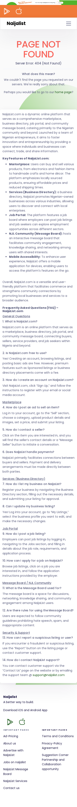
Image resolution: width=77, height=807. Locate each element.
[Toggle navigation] (68, 23)
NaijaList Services (15, 781)
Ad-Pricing (10, 736)
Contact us (11, 788)
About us (9, 743)
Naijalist (16, 23)
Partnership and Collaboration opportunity (53, 764)
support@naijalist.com (49, 675)
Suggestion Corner (55, 755)
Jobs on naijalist (14, 762)
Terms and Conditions (58, 736)
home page (63, 92)
